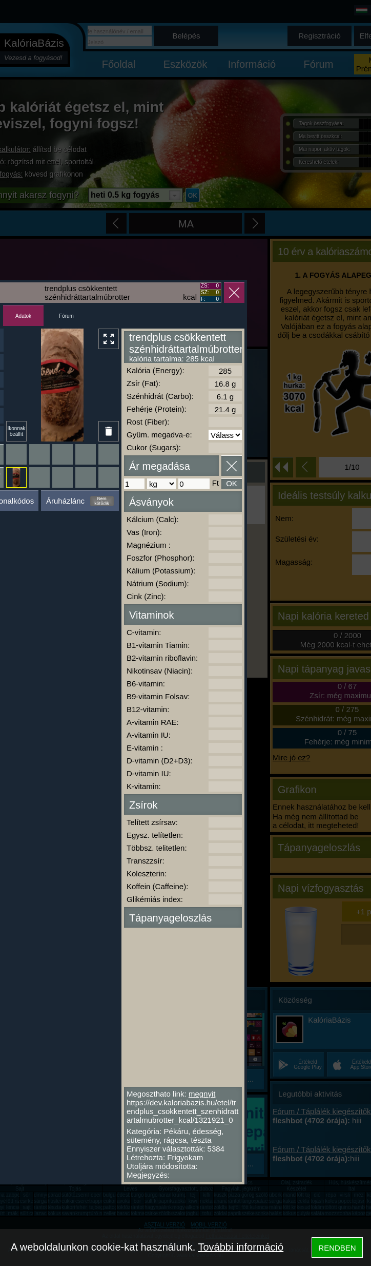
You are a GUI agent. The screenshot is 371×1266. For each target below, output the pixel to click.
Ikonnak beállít (16, 431)
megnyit (202, 1093)
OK (231, 483)
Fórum (66, 316)
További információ (240, 1247)
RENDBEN (337, 1247)
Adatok (23, 316)
